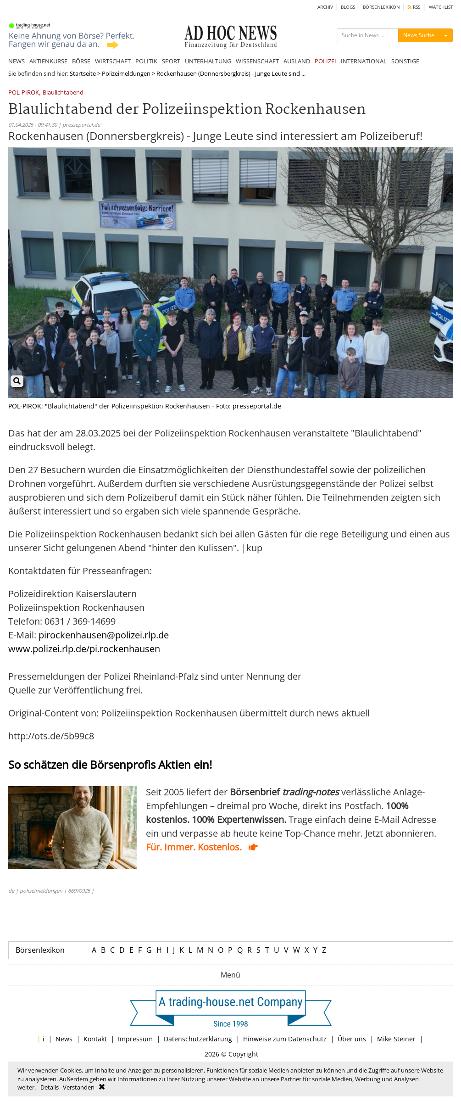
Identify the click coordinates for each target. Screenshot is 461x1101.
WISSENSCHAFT (257, 61)
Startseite (83, 73)
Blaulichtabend (63, 92)
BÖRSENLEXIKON (381, 7)
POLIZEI (325, 61)
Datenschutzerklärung (198, 1038)
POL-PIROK (23, 92)
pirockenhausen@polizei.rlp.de (104, 635)
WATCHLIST (441, 7)
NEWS (16, 61)
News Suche (418, 35)
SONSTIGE (405, 61)
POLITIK (146, 61)
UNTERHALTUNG (208, 61)
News (64, 1038)
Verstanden (78, 1087)
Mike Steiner (396, 1038)
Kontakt (95, 1038)
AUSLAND (296, 61)
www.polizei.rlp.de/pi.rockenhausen (84, 649)
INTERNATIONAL (364, 61)
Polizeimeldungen (126, 73)
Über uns (352, 1038)
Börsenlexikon (40, 950)
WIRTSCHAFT (113, 61)
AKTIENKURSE (48, 61)
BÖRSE (81, 61)
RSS (414, 7)
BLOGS (348, 7)
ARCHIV (325, 7)
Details (49, 1087)
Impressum (135, 1038)
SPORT (171, 61)
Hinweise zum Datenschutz (285, 1038)
